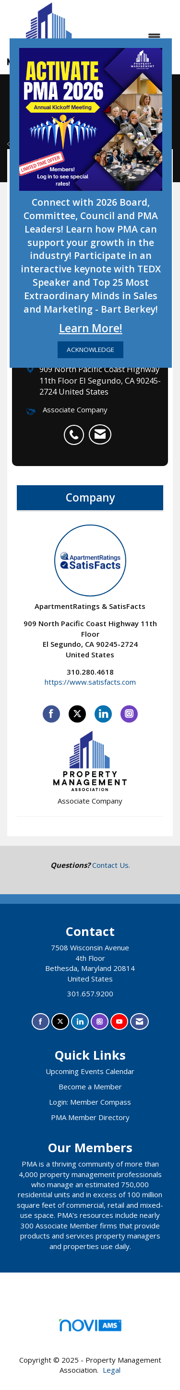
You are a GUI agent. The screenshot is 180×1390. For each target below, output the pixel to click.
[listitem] (76, 429)
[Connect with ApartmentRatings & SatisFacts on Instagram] (129, 714)
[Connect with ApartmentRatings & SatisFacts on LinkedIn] (103, 714)
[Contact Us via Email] (139, 1021)
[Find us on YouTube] (119, 1021)
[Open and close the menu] (131, 37)
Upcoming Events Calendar (90, 1071)
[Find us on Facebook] (40, 1021)
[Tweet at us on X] (60, 1021)
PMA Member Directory (90, 1117)
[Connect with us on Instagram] (99, 1021)
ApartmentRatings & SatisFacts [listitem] (90, 568)
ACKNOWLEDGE (90, 349)
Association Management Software (90, 1328)
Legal (111, 1370)
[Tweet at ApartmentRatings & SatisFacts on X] (77, 714)
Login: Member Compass (90, 1102)
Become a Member (90, 1086)
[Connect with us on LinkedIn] (80, 1021)
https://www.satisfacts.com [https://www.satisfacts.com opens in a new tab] (90, 682)
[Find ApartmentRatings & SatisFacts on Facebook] (51, 714)
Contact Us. (111, 865)
